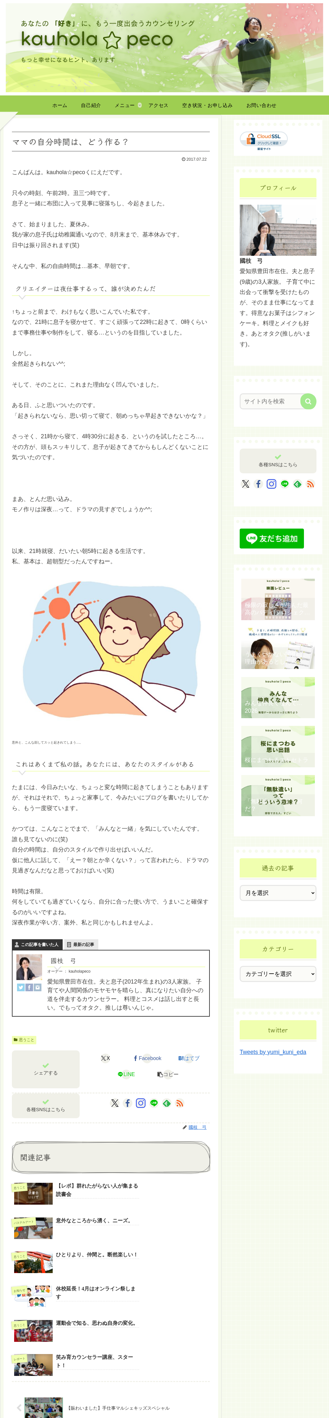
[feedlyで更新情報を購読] (167, 1103)
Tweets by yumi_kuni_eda (273, 1052)
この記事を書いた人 (39, 944)
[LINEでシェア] (126, 1074)
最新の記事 (83, 944)
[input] (275, 401)
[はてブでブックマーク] (188, 1058)
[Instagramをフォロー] (140, 1103)
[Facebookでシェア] (147, 1058)
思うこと (24, 1040)
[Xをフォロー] (115, 1103)
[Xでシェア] (105, 1058)
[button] (168, 1074)
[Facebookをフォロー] (127, 1103)
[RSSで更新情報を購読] (179, 1103)
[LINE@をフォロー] (154, 1103)
